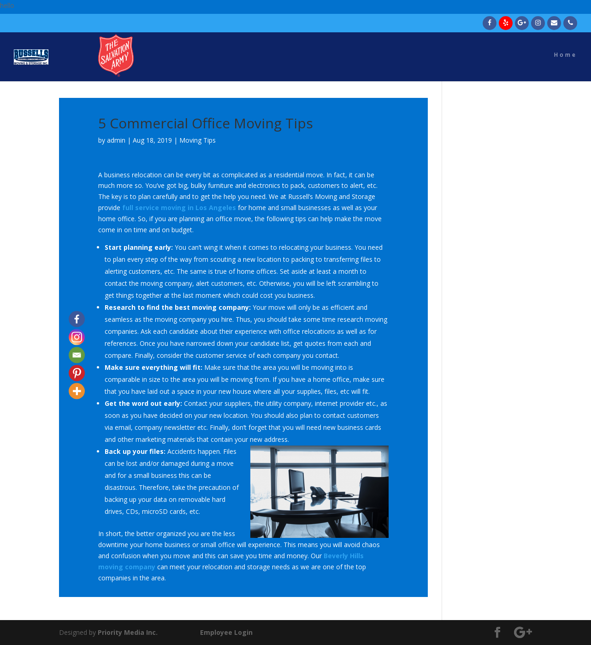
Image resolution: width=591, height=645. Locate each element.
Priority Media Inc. (127, 632)
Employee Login (226, 632)
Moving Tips (197, 140)
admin (116, 140)
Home (565, 58)
